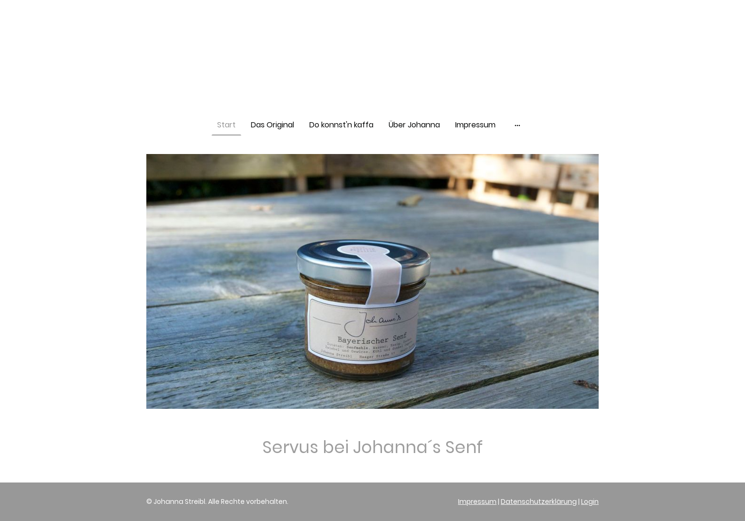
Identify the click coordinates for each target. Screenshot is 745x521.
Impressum (477, 501)
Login (590, 501)
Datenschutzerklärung (539, 501)
